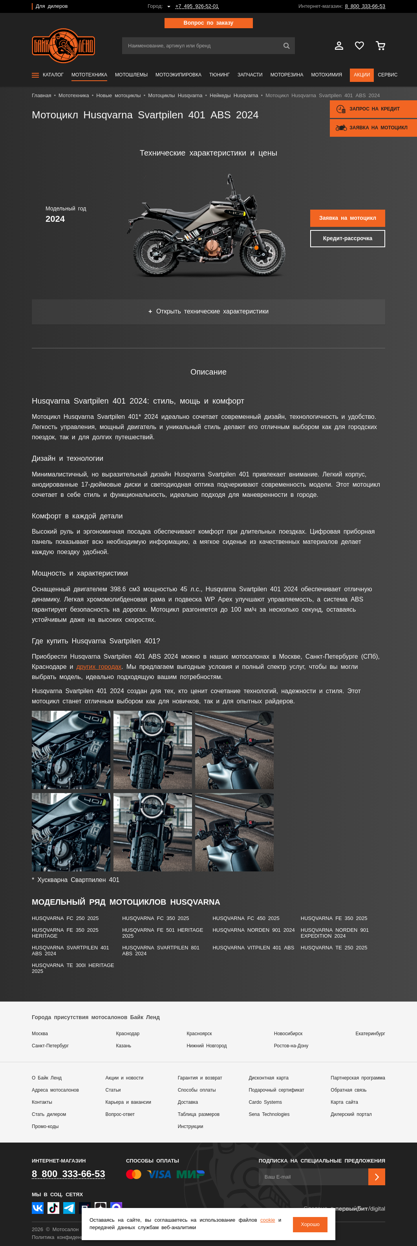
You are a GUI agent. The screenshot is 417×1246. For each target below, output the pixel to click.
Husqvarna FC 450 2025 (245, 918)
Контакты (42, 1102)
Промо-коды (45, 1127)
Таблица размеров (198, 1114)
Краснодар (127, 1034)
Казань (123, 1046)
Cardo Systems (265, 1102)
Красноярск (199, 1034)
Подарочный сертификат (276, 1090)
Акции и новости (125, 1078)
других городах (98, 667)
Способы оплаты (197, 1090)
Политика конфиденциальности (70, 1237)
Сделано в (344, 1209)
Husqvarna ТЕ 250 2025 (334, 948)
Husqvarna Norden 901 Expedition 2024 (335, 933)
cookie (266, 1221)
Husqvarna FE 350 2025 (334, 918)
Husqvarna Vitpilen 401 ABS (253, 948)
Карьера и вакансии (128, 1102)
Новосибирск (288, 1034)
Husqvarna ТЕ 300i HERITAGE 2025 (73, 968)
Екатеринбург (371, 1034)
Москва (40, 1034)
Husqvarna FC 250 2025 (65, 918)
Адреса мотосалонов (55, 1090)
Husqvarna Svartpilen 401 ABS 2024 (70, 951)
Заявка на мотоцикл (347, 218)
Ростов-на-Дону (291, 1046)
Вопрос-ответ (120, 1114)
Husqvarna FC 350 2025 (155, 918)
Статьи (113, 1090)
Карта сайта (344, 1102)
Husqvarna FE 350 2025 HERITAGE (65, 933)
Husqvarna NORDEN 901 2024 (253, 930)
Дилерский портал (351, 1114)
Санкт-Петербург (50, 1046)
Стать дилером (49, 1114)
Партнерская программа (358, 1078)
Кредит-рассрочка (347, 238)
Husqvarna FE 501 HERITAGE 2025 (162, 933)
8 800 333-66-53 (365, 6)
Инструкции (190, 1127)
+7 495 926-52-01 (197, 6)
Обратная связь (348, 1090)
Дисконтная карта (268, 1078)
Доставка (188, 1102)
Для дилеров (52, 6)
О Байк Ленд (47, 1078)
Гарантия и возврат (200, 1078)
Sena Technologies (269, 1114)
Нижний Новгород (207, 1046)
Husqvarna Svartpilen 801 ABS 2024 (160, 951)
